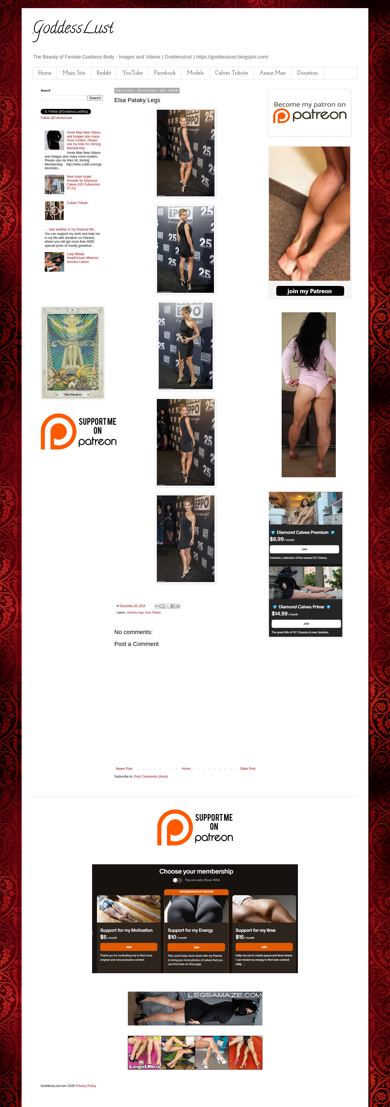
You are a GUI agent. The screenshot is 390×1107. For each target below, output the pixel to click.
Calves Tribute (231, 73)
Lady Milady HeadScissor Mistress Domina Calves (82, 258)
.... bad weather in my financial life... (70, 229)
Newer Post (124, 769)
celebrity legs (135, 612)
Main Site (74, 73)
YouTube (132, 73)
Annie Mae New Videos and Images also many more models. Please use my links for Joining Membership (84, 140)
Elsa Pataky (153, 612)
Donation (307, 73)
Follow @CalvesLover (56, 118)
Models (195, 73)
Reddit (104, 73)
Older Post (247, 769)
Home (44, 73)
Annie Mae (272, 73)
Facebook (165, 73)
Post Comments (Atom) (151, 776)
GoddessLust (72, 29)
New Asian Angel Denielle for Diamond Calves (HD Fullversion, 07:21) (84, 182)
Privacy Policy (86, 1086)
